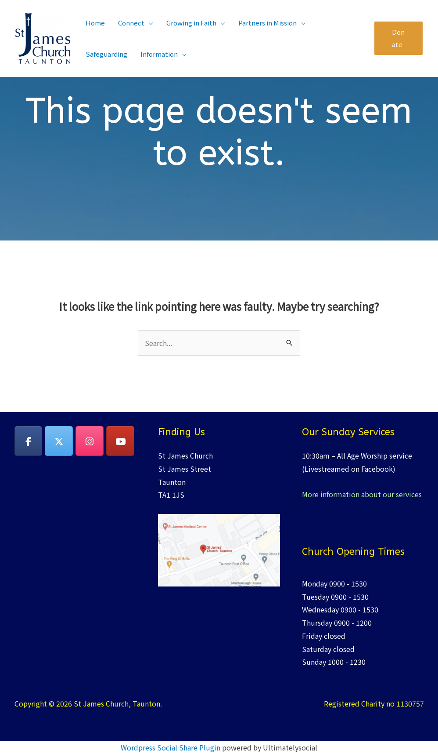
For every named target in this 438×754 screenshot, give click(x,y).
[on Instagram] (89, 441)
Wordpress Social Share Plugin (171, 747)
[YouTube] (120, 441)
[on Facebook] (28, 441)
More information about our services (362, 494)
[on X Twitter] (59, 441)
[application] (148, 22)
